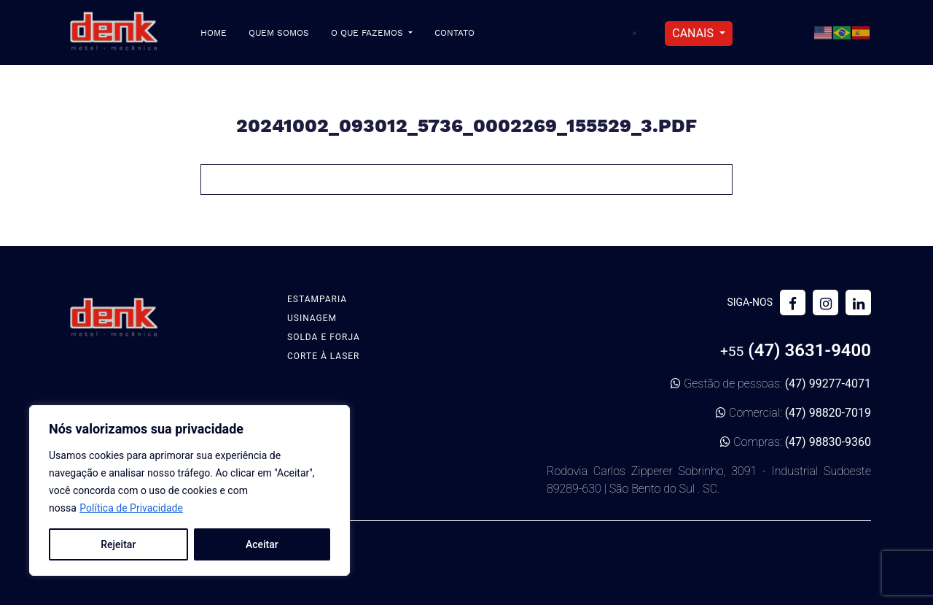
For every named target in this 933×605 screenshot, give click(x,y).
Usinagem (312, 318)
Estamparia (317, 299)
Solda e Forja (323, 337)
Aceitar (262, 544)
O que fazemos (368, 33)
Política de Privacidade (131, 508)
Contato (454, 33)
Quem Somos (279, 33)
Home (213, 33)
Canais (694, 33)
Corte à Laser (323, 356)
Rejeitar (118, 544)
